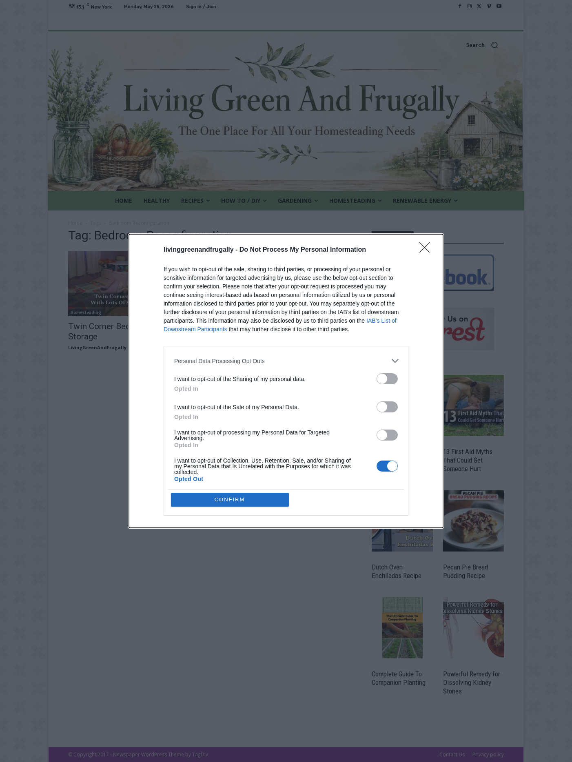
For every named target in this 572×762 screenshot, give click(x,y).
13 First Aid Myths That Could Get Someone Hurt (467, 460)
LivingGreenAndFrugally (97, 347)
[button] (286, 45)
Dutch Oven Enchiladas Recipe (396, 571)
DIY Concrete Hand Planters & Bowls (397, 455)
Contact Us (452, 754)
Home (75, 222)
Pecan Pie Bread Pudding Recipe (465, 571)
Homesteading (86, 312)
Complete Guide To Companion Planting (399, 678)
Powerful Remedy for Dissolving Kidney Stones (471, 682)
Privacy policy (488, 754)
